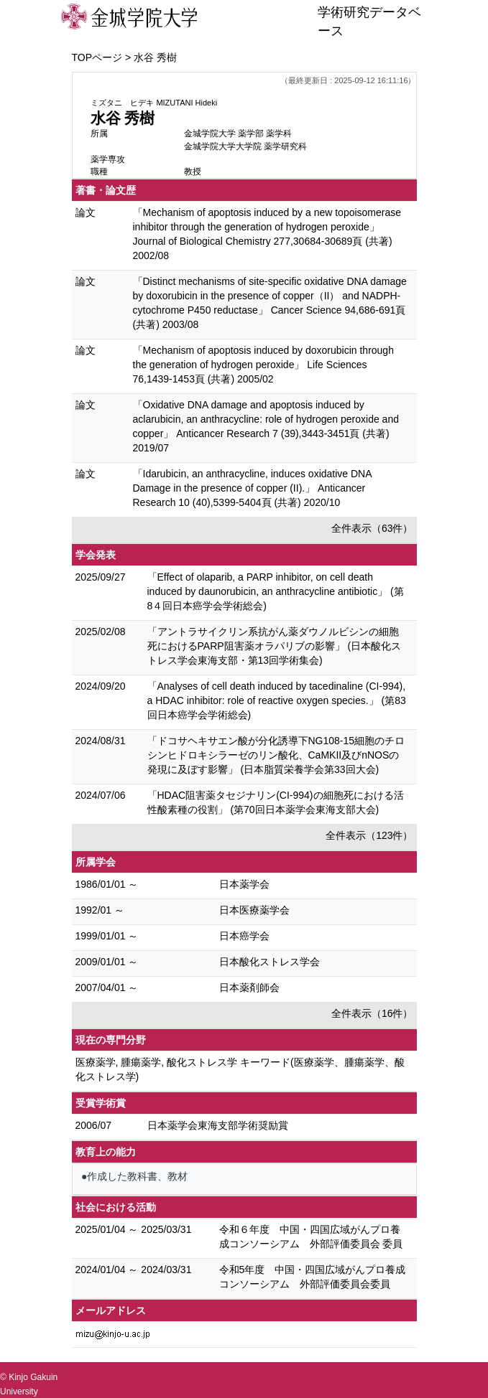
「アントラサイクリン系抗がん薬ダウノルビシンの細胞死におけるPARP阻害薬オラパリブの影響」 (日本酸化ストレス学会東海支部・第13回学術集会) (274, 646)
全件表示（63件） (372, 528)
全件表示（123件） (369, 835)
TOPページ (97, 57)
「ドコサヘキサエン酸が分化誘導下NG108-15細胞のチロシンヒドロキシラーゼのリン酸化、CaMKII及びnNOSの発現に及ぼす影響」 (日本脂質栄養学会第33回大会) (276, 755)
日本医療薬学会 (254, 910)
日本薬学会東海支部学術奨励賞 (217, 1125)
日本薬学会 (244, 884)
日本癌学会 (244, 936)
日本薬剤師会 (249, 987)
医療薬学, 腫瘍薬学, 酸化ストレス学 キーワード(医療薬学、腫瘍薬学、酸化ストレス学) (240, 1069)
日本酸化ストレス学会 (269, 961)
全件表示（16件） (372, 1013)
